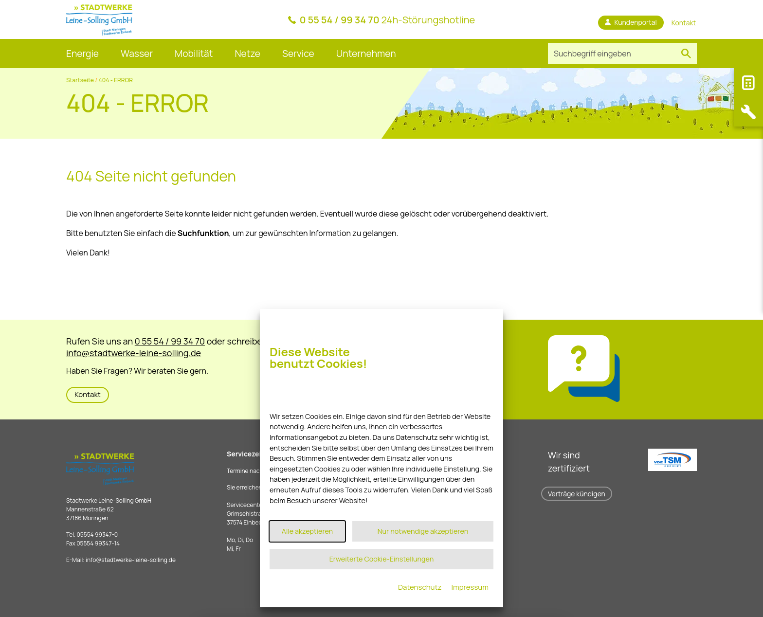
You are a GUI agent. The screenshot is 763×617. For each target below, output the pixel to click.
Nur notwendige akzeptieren (423, 531)
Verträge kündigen (576, 493)
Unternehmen (366, 53)
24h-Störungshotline (387, 19)
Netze (247, 53)
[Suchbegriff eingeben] (611, 53)
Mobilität (194, 53)
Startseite (80, 80)
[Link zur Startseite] (99, 19)
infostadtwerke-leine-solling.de (131, 560)
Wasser (137, 53)
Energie (82, 53)
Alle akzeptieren (307, 531)
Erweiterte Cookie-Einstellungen (381, 558)
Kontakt (87, 394)
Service (298, 53)
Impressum (470, 587)
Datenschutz (420, 587)
